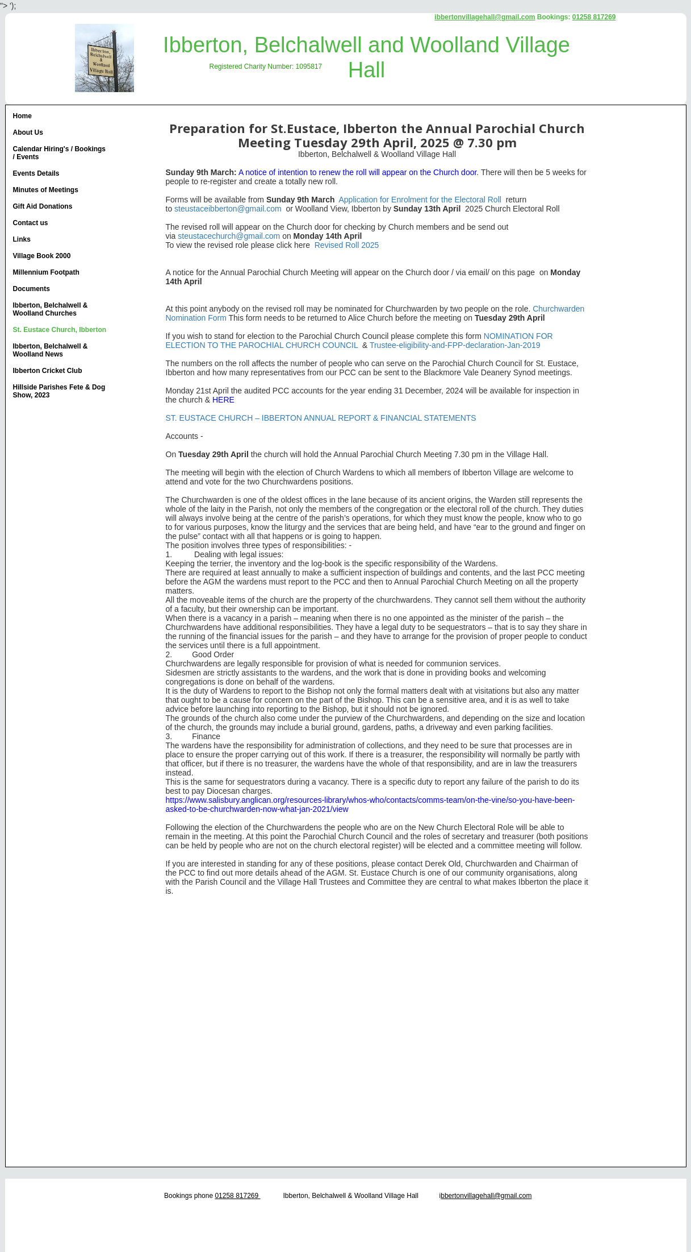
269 (253, 1196)
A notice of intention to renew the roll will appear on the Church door (357, 172)
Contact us (30, 223)
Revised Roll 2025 (347, 245)
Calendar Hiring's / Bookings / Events (59, 153)
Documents (31, 289)
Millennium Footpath (46, 272)
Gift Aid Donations (43, 206)
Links (22, 239)
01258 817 (231, 1196)
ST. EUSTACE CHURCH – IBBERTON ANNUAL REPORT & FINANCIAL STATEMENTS (322, 417)
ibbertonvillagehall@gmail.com (484, 17)
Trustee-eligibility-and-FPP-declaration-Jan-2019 (455, 345)
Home (22, 116)
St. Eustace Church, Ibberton (60, 330)
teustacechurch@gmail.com (231, 236)
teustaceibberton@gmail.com (230, 208)
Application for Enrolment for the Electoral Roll (421, 199)
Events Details (36, 173)
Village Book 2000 (42, 256)
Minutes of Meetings (45, 190)
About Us (28, 132)
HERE (223, 399)
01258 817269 (594, 17)
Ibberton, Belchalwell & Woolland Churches (50, 309)
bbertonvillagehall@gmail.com (486, 1196)
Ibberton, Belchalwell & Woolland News (50, 350)
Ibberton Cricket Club (47, 371)
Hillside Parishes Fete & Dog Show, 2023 (59, 391)
